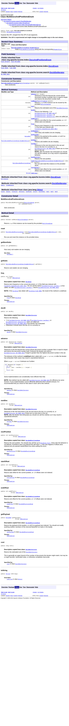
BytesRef (27, 140)
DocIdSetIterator (57, 74)
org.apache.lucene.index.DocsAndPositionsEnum (25, 24)
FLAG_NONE (13, 69)
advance (33, 96)
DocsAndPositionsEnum (14, 32)
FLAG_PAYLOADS (15, 62)
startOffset (35, 173)
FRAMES (35, 8)
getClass (21, 198)
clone (3, 198)
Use (20, 3)
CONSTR (16, 11)
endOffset (34, 122)
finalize (14, 198)
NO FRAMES (41, 8)
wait (47, 198)
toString (34, 179)
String (28, 179)
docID (33, 113)
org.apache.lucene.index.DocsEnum (18, 23)
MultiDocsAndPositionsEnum (10, 85)
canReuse (34, 103)
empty (3, 191)
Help (36, 3)
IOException (16, 287)
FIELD (11, 11)
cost (32, 109)
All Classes (3, 9)
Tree (24, 3)
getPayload (34, 139)
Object (40, 196)
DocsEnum (53, 67)
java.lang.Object (6, 19)
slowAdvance (10, 191)
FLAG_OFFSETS (5, 62)
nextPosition (35, 162)
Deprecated (30, 3)
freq (32, 127)
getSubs (33, 144)
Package (11, 3)
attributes (4, 185)
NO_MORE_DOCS (5, 76)
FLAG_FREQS (4, 69)
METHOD (20, 11)
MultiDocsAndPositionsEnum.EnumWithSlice (25, 48)
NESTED (8, 11)
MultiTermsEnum (25, 85)
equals (8, 198)
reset (33, 166)
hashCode (28, 198)
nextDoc (33, 148)
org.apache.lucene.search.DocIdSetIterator (17, 21)
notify (35, 198)
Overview (4, 3)
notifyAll (42, 198)
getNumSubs (34, 135)
